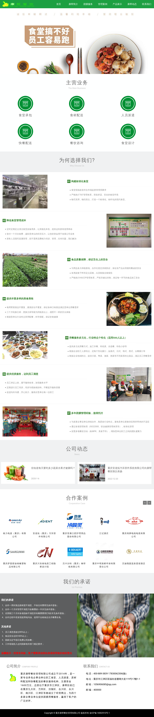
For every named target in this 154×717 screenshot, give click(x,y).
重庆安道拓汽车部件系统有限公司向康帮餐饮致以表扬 (130, 470)
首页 (58, 4)
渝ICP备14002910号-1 (99, 713)
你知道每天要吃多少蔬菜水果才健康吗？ (53, 468)
